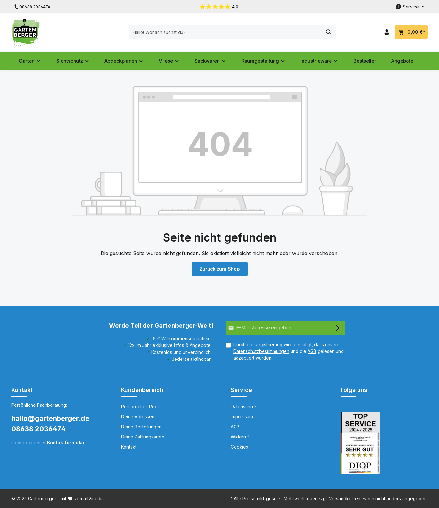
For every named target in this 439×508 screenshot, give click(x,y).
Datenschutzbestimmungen (261, 351)
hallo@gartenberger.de (50, 418)
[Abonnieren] (337, 328)
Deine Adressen (137, 416)
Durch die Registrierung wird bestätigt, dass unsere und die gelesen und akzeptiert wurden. (288, 351)
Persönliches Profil (140, 406)
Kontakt (128, 446)
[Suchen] (315, 32)
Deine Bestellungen (141, 426)
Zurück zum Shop (219, 268)
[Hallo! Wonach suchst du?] (212, 32)
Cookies (239, 446)
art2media (93, 498)
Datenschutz (244, 406)
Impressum (242, 416)
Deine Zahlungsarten (142, 436)
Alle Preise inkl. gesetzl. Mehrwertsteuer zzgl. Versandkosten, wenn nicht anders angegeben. (331, 498)
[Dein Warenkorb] (411, 32)
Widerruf (240, 436)
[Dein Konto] (386, 32)
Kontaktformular (66, 442)
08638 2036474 (38, 429)
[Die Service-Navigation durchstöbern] (410, 6)
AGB (312, 351)
